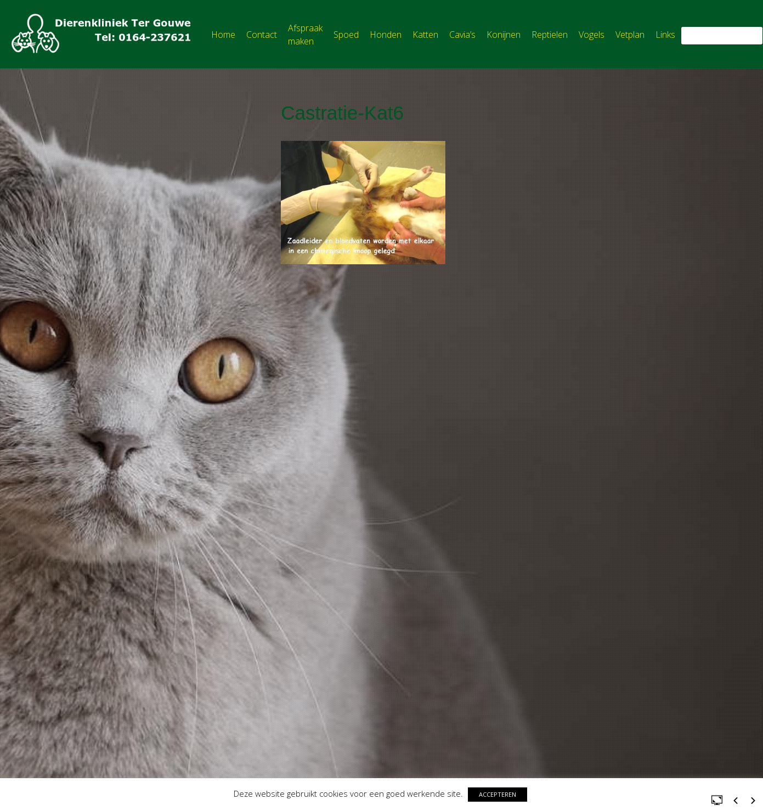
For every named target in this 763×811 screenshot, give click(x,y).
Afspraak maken (305, 34)
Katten (425, 35)
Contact (261, 35)
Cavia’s (462, 35)
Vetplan (630, 35)
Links (665, 35)
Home (223, 35)
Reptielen (550, 35)
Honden (386, 35)
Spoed (346, 35)
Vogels (591, 35)
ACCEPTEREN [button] (497, 794)
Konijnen (504, 35)
